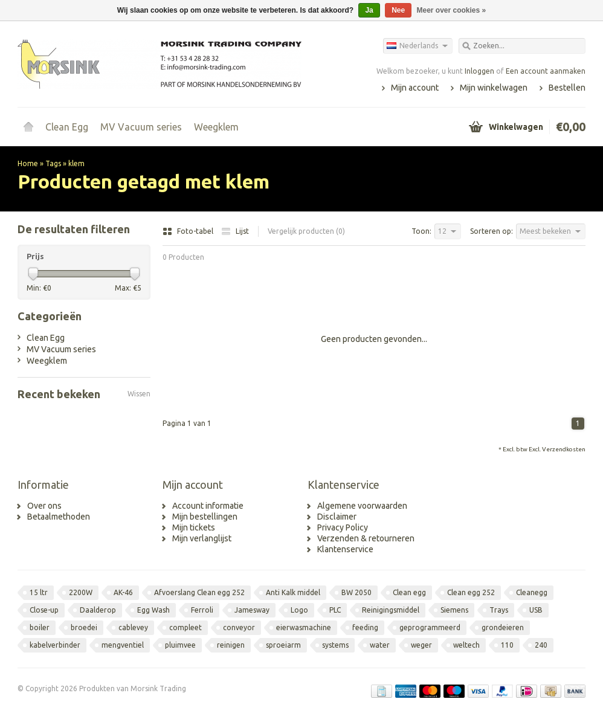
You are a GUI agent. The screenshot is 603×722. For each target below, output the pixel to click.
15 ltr (39, 592)
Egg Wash (153, 610)
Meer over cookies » (451, 10)
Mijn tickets (193, 527)
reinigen (231, 645)
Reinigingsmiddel (390, 610)
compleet (185, 627)
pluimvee (180, 645)
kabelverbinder (55, 645)
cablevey (133, 627)
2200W (80, 592)
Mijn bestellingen (204, 516)
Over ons (44, 506)
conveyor (239, 627)
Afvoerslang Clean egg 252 (199, 592)
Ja (369, 10)
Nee (398, 10)
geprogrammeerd (429, 627)
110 (507, 645)
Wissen (138, 394)
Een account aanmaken (545, 71)
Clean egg (409, 592)
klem (76, 163)
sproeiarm (283, 645)
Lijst (235, 231)
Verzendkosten (563, 449)
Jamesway (251, 610)
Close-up (44, 610)
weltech (466, 645)
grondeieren (503, 627)
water (380, 645)
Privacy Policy (342, 527)
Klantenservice (345, 549)
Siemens (454, 610)
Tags (53, 163)
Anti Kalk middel (293, 592)
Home (28, 127)
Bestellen (567, 87)
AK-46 (123, 592)
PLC (335, 610)
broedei (84, 627)
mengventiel (123, 645)
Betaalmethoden (58, 516)
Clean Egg (66, 126)
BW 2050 (356, 592)
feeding (365, 627)
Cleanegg (531, 592)
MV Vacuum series (141, 126)
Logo (299, 610)
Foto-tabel (189, 231)
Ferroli (202, 610)
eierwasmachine (303, 627)
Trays (498, 610)
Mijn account (415, 87)
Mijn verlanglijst (201, 538)
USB (536, 610)
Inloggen (479, 71)
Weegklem (216, 126)
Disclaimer (336, 516)
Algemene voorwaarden (362, 506)
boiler (40, 627)
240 (541, 645)
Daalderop (98, 610)
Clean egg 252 (471, 592)
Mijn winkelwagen (493, 87)
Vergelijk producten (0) (306, 231)
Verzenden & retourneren (365, 538)
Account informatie (207, 506)
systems (335, 645)
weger (421, 645)
